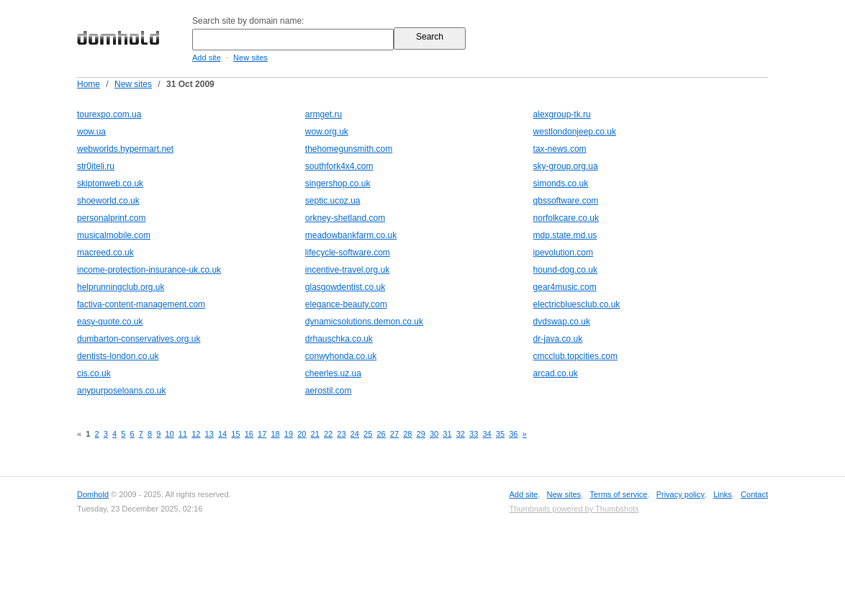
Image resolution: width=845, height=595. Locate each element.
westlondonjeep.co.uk (574, 132)
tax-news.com (560, 149)
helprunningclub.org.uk (120, 287)
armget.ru (323, 114)
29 (421, 434)
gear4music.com (565, 287)
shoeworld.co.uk (108, 201)
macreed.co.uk (105, 252)
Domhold (93, 494)
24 (355, 434)
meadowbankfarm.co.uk (351, 235)
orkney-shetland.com (345, 218)
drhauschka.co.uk (339, 339)
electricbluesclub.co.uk (576, 304)
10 (169, 434)
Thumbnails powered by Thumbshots (573, 508)
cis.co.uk (94, 373)
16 (249, 434)
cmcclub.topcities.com (575, 356)
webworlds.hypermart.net (125, 149)
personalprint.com (111, 218)
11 (183, 434)
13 (209, 434)
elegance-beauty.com (346, 304)
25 (367, 434)
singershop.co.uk (338, 183)
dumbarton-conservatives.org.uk (138, 339)
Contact (754, 494)
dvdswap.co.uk (561, 322)
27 (394, 434)
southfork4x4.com (339, 166)
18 (275, 434)
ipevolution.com (563, 252)
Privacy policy (680, 494)
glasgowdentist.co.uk (345, 287)
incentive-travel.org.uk (347, 270)
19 (288, 434)
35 (500, 434)
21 (315, 434)
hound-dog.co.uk (565, 270)
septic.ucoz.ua (333, 201)
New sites (250, 57)
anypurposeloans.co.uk (121, 391)
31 (447, 434)
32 (460, 434)
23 (341, 434)
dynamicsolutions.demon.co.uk (364, 322)
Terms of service (618, 494)
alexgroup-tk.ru (562, 114)
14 (222, 434)
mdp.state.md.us (565, 235)
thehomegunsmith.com (348, 149)
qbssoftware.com (566, 201)
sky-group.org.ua (565, 166)
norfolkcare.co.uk (566, 218)
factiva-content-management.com (141, 304)
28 (407, 434)
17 (262, 434)
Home (88, 84)
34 (486, 434)
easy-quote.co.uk (110, 322)
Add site (206, 57)
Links (722, 494)
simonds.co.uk (561, 183)
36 (513, 434)
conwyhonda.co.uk (340, 356)
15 (235, 434)
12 (195, 434)
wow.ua (91, 132)
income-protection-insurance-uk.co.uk (149, 270)
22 (328, 434)
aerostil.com (328, 391)
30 (434, 434)
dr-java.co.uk (558, 339)
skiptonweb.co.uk (110, 183)
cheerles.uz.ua (333, 373)
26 (380, 434)
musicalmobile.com (113, 235)
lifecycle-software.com (347, 252)
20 (301, 434)
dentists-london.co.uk (117, 356)
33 (473, 434)
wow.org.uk (326, 132)
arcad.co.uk (555, 373)
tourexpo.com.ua (109, 114)
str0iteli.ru (95, 166)
